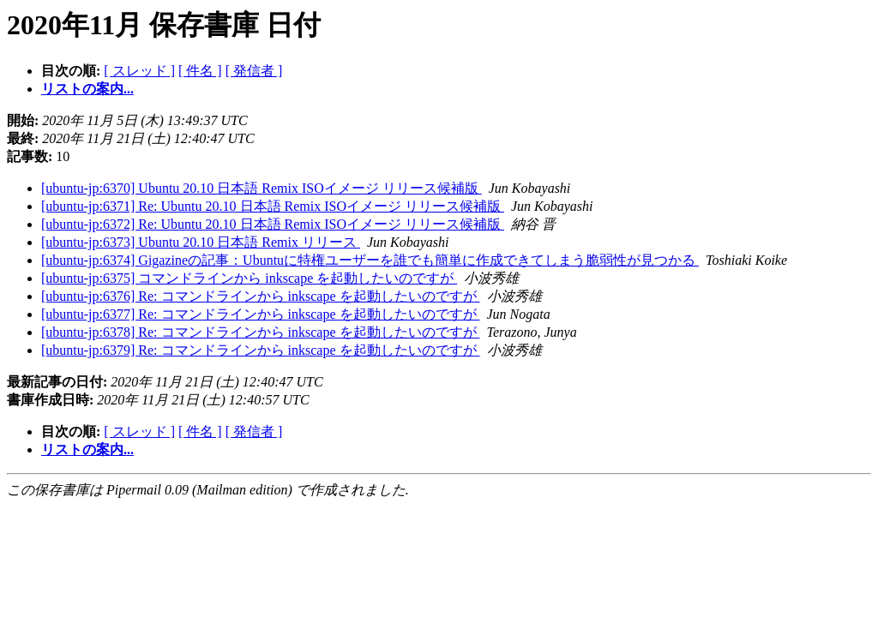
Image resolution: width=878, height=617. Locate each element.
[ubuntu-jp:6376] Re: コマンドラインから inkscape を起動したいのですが (260, 296)
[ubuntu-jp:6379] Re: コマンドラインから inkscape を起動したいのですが (260, 350)
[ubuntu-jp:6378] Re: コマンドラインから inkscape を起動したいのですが (260, 332)
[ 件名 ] (200, 70)
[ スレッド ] (139, 70)
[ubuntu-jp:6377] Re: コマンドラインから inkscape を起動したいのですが (260, 314)
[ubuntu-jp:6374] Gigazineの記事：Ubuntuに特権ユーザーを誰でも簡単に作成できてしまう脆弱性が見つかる (370, 260)
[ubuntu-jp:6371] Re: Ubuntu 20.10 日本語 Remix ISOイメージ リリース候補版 (272, 206)
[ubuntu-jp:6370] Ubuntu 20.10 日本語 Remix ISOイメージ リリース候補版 (261, 188)
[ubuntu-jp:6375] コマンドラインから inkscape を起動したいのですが (249, 278)
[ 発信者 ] (254, 70)
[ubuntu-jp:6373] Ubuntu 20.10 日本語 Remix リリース (200, 242)
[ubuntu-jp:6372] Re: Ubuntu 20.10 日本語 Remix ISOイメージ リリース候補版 (272, 224)
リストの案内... (87, 88)
